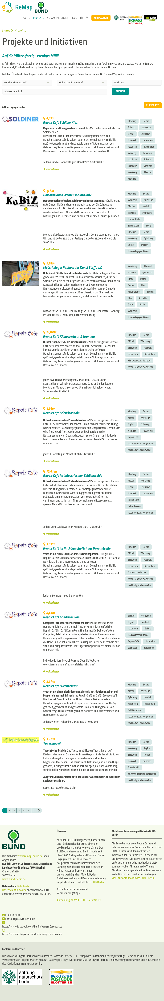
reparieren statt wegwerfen (140, 367)
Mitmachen (101, 17)
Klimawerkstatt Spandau (139, 360)
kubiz (148, 225)
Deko (130, 304)
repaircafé (132, 159)
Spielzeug (145, 134)
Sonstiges (148, 166)
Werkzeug (146, 127)
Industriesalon (134, 506)
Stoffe (130, 279)
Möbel (131, 341)
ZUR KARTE (152, 105)
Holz (143, 285)
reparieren (147, 140)
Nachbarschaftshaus (137, 572)
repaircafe (132, 146)
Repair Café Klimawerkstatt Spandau (69, 336)
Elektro (146, 121)
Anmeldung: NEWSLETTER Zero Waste (79, 900)
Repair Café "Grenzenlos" (60, 686)
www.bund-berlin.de (14, 879)
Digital (131, 134)
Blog (74, 17)
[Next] (39, 810)
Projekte (38, 17)
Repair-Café (149, 354)
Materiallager (134, 291)
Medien (131, 206)
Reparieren (149, 146)
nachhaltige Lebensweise (139, 450)
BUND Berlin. (97, 882)
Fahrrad (131, 127)
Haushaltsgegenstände (138, 251)
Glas (130, 298)
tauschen (147, 761)
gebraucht (147, 212)
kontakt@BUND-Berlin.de (18, 918)
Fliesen (150, 291)
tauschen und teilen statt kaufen (142, 774)
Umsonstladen (134, 219)
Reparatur (147, 153)
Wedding (132, 153)
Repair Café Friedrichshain (61, 413)
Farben (131, 285)
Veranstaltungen (57, 17)
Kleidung (132, 121)
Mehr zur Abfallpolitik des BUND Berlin (133, 878)
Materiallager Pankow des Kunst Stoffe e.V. (72, 268)
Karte (26, 17)
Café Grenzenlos (135, 710)
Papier (142, 304)
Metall (143, 279)
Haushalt (132, 140)
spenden (131, 212)
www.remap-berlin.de (29, 856)
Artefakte (143, 298)
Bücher (131, 244)
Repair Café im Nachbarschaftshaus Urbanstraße (77, 548)
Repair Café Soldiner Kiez (60, 123)
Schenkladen (133, 225)
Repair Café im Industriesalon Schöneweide (72, 476)
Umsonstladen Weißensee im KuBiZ (67, 195)
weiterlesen (52, 169)
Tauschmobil (52, 743)
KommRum (151, 641)
